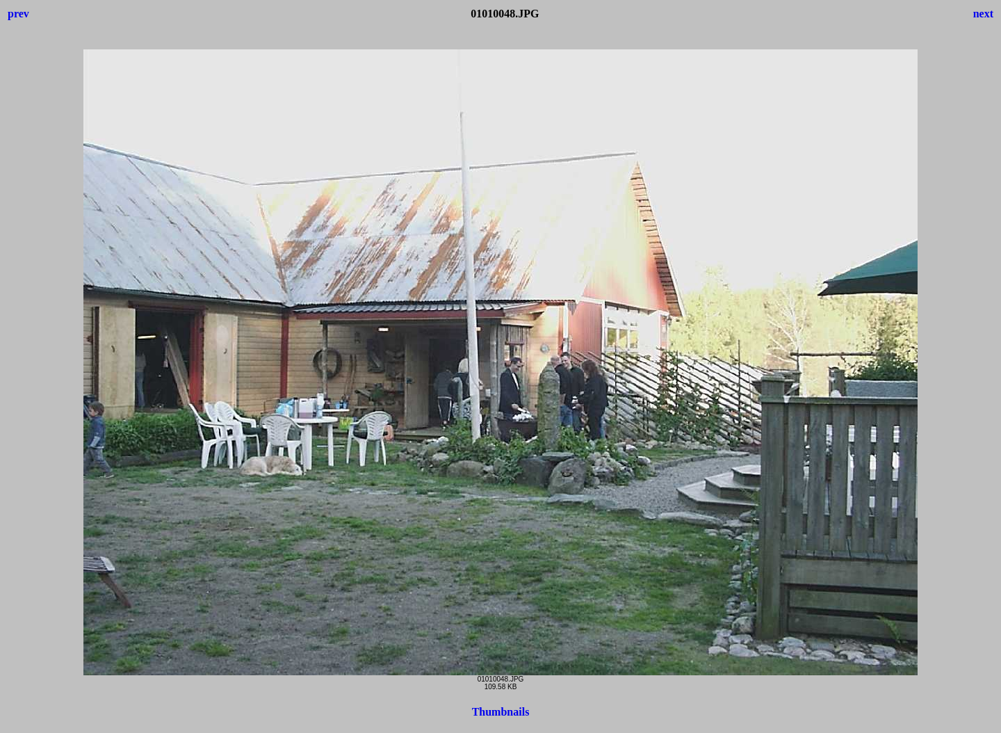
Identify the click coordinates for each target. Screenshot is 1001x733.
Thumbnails (501, 712)
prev (18, 13)
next (983, 13)
